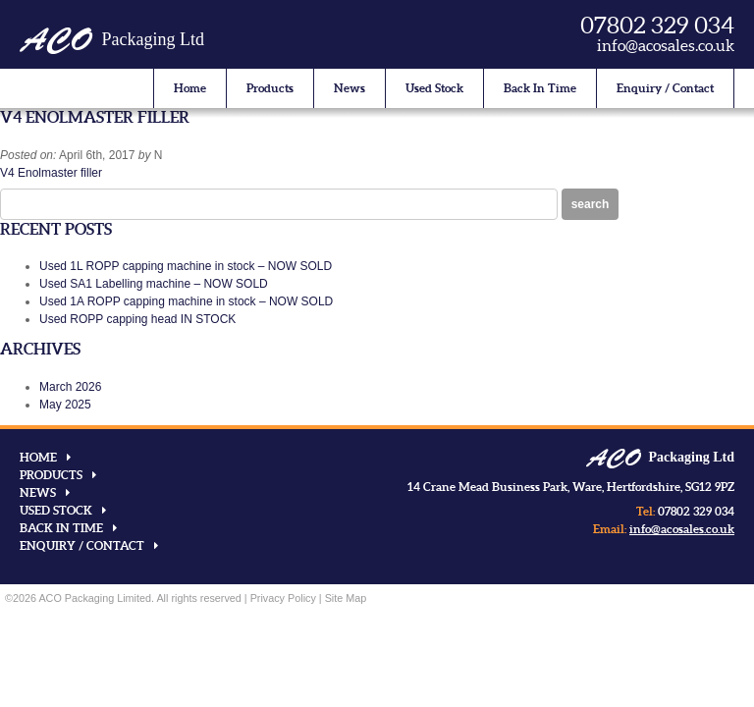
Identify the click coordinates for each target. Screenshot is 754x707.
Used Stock (434, 88)
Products (270, 88)
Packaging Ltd (112, 39)
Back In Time (540, 88)
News (349, 88)
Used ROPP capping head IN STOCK (137, 319)
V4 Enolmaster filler (51, 173)
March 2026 (70, 387)
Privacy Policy (283, 598)
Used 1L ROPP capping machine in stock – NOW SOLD (185, 266)
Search (590, 204)
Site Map (346, 598)
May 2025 (65, 404)
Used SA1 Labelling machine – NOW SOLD (153, 284)
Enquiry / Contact (665, 88)
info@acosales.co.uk (665, 45)
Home (190, 88)
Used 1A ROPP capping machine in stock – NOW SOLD (186, 301)
